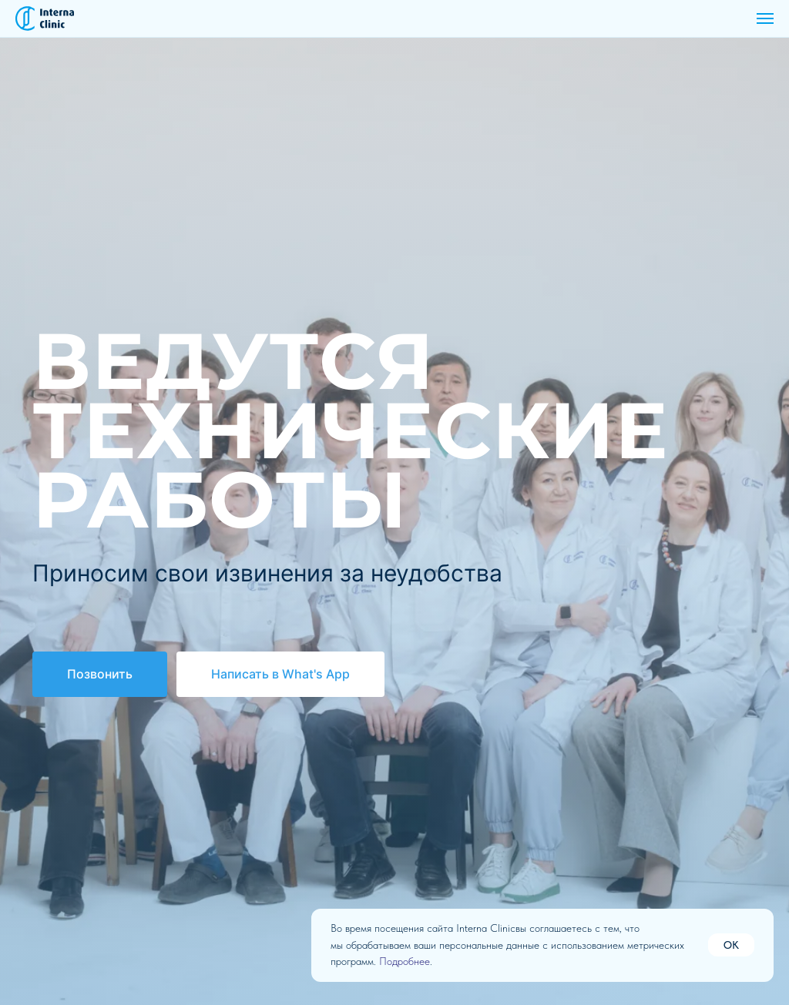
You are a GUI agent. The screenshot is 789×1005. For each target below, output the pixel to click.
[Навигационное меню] (765, 18)
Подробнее (404, 961)
